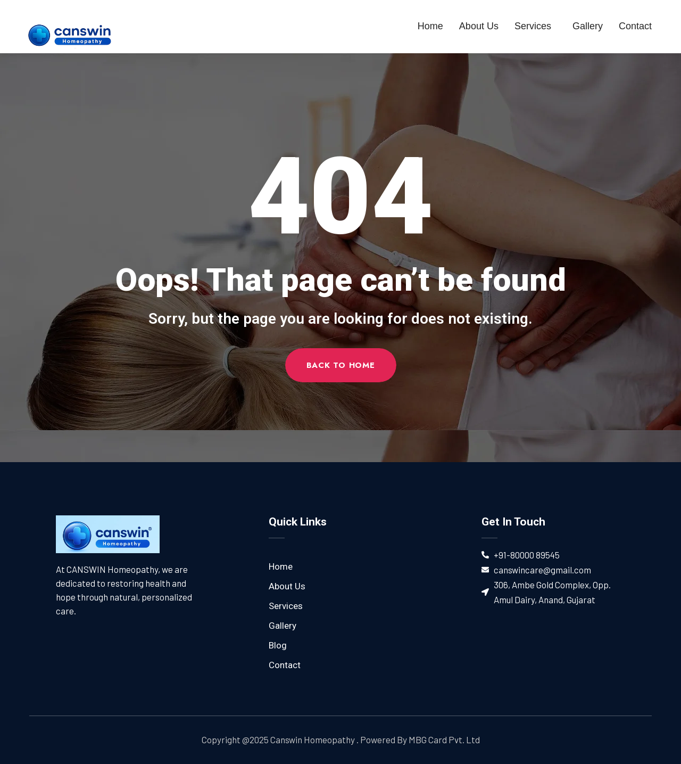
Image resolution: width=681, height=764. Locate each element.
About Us (479, 26)
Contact (635, 26)
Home (430, 26)
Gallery (587, 26)
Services (535, 26)
